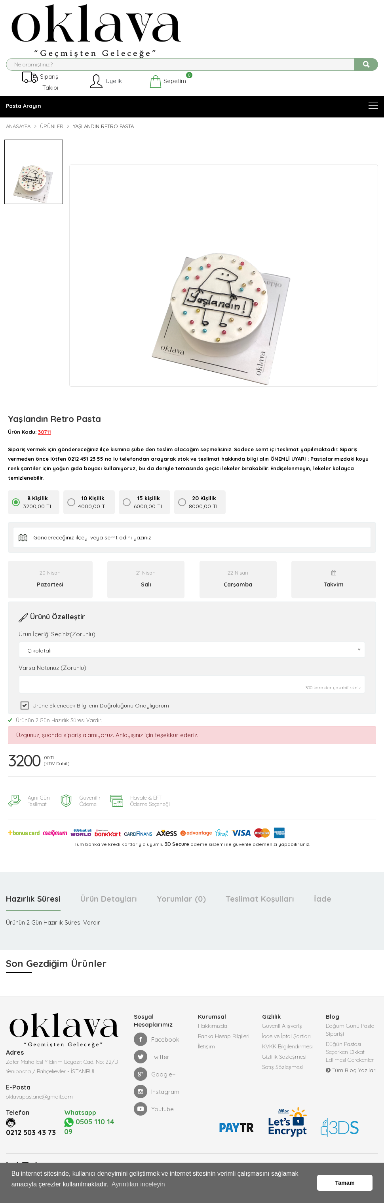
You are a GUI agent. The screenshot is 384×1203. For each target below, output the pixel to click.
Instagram (156, 1099)
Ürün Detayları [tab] (108, 906)
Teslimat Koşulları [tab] (260, 906)
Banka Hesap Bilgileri (223, 1043)
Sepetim (167, 87)
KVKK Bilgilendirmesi (287, 1053)
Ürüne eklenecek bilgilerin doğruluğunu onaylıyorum (100, 711)
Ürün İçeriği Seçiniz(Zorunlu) (57, 640)
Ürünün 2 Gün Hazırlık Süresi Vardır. (55, 726)
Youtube (154, 1116)
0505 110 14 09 (92, 1144)
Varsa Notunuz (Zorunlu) (52, 673)
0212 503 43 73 (33, 1149)
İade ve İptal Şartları (286, 1043)
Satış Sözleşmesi (282, 1074)
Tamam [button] (345, 1186)
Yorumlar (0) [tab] (181, 906)
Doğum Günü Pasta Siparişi (350, 1037)
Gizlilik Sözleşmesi (284, 1064)
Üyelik (105, 88)
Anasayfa (18, 132)
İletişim (206, 1053)
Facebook (156, 1047)
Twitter (151, 1064)
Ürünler (51, 132)
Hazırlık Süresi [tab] (33, 906)
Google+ (155, 1081)
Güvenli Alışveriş (282, 1033)
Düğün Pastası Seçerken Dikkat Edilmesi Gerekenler (350, 1059)
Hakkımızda (212, 1033)
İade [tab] (322, 906)
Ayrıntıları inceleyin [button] (138, 1190)
